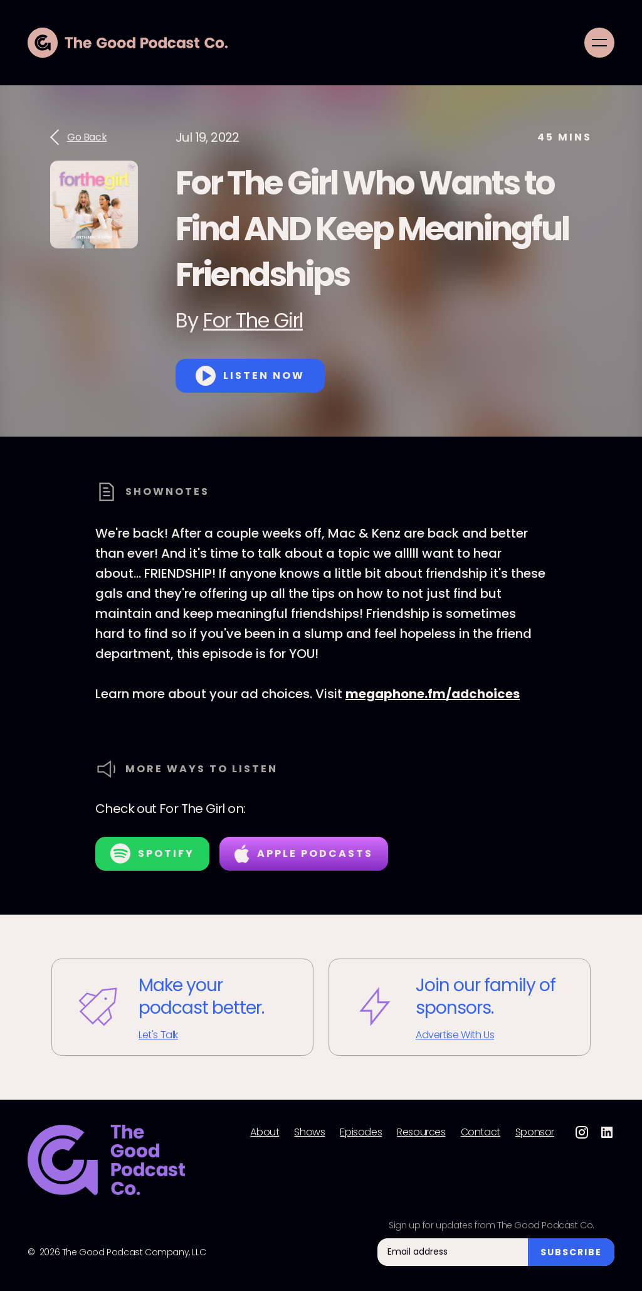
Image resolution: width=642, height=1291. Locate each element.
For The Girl (253, 320)
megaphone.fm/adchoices (432, 694)
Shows (309, 1132)
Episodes (361, 1132)
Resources (421, 1132)
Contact (480, 1132)
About (264, 1132)
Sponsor (534, 1132)
